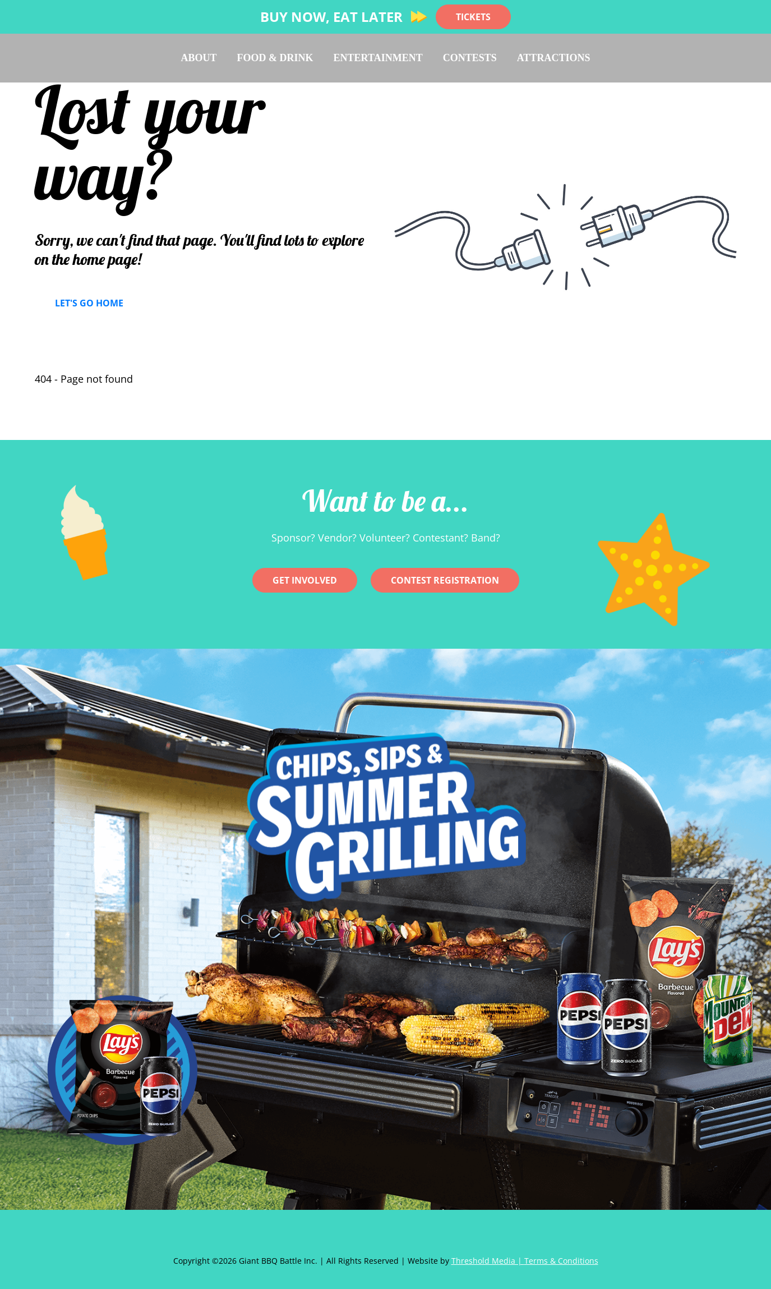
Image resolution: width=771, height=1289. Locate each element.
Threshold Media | (487, 1260)
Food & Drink (275, 57)
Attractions (553, 57)
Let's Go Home (89, 303)
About (199, 57)
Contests (470, 57)
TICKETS (473, 17)
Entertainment (378, 57)
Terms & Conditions (561, 1260)
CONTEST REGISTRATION (445, 580)
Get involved (305, 580)
